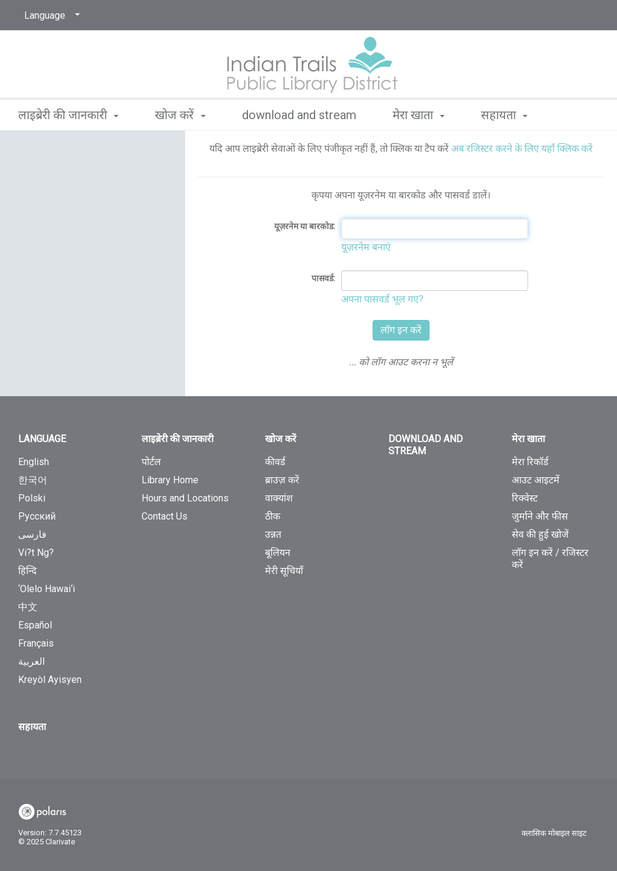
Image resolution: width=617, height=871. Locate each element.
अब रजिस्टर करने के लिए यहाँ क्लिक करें (522, 148)
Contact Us (165, 516)
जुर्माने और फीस (540, 516)
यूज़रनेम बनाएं (366, 247)
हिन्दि (27, 570)
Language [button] (42, 439)
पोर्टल (151, 462)
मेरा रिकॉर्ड (530, 462)
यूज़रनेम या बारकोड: (304, 226)
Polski (31, 498)
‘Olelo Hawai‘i (46, 589)
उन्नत (273, 534)
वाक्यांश (279, 498)
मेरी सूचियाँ (284, 570)
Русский (37, 516)
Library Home (170, 480)
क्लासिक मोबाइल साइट (554, 833)
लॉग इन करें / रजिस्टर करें (550, 558)
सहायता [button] (504, 115)
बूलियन (277, 552)
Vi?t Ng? (36, 552)
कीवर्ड (275, 462)
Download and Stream (299, 115)
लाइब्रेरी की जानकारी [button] (68, 115)
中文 (28, 607)
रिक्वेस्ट (525, 498)
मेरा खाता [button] (419, 115)
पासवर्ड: (323, 278)
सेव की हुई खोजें (540, 534)
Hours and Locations (185, 498)
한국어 (32, 480)
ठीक (272, 516)
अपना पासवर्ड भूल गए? (382, 299)
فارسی (32, 534)
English (33, 462)
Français (36, 643)
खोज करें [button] (180, 115)
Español (35, 625)
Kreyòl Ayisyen (50, 679)
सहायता (32, 726)
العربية (31, 661)
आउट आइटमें (536, 480)
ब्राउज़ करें (282, 480)
